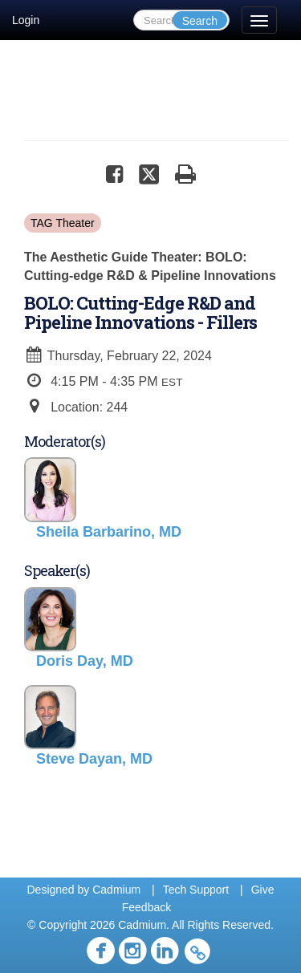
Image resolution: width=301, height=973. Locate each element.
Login (25, 20)
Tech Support (196, 889)
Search (200, 20)
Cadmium (116, 889)
